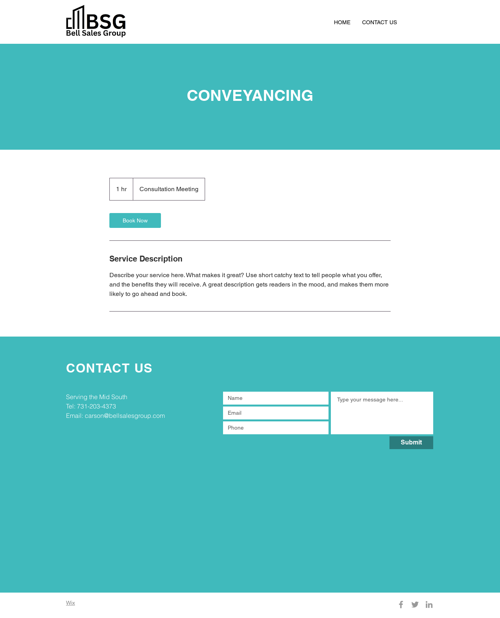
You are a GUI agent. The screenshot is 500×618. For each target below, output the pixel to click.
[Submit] (411, 442)
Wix (70, 603)
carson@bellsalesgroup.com (125, 415)
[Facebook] (401, 604)
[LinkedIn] (429, 604)
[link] (135, 220)
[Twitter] (415, 604)
